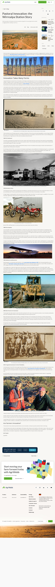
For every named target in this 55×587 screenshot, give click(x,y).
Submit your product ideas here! (5, 506)
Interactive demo (19, 478)
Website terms (31, 527)
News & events (32, 499)
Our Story (31, 496)
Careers (30, 507)
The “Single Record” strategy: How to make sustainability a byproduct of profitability (51, 31)
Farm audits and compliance (15, 517)
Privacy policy (23, 527)
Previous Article (6, 455)
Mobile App (31, 512)
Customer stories (33, 503)
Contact (31, 510)
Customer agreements (16, 527)
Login (35, 2)
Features (4, 503)
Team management (14, 513)
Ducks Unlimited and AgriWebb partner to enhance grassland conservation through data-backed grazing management (51, 39)
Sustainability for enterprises (23, 498)
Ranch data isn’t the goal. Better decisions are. (51, 23)
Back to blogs (5, 9)
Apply (50, 528)
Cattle (48, 45)
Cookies (27, 527)
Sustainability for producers (23, 502)
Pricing (30, 494)
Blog (49, 19)
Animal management (14, 505)
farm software (26, 83)
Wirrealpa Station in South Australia (17, 54)
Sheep (53, 45)
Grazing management (14, 509)
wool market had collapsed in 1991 (31, 262)
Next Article (35, 455)
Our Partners (32, 505)
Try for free (42, 2)
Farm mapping (14, 501)
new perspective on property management (36, 368)
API (3, 512)
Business (43, 45)
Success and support (6, 510)
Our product (4, 497)
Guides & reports (33, 501)
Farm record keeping (14, 498)
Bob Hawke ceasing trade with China (16, 263)
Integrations (4, 500)
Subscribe (32, 450)
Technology (44, 48)
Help (3, 515)
